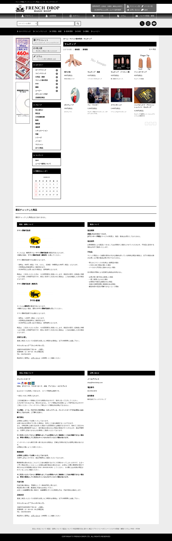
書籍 (85, 31)
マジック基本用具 (76, 39)
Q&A (144, 10)
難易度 (37, 124)
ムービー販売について (43, 164)
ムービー (95, 31)
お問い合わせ (133, 10)
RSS (132, 529)
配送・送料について (54, 529)
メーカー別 (147, 6)
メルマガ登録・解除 (144, 15)
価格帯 (37, 127)
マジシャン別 (133, 6)
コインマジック (39, 31)
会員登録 (50, 15)
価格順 (77, 49)
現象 (36, 134)
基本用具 (68, 31)
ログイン (74, 15)
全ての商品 (39, 148)
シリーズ (38, 137)
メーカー (38, 141)
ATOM (138, 529)
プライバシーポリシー (101, 529)
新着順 (85, 49)
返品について (67, 529)
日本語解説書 (40, 117)
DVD (77, 31)
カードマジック (23, 31)
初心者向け (39, 110)
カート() (97, 15)
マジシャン (39, 144)
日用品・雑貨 (55, 31)
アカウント (27, 15)
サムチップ (88, 39)
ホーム (65, 39)
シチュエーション (41, 131)
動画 (36, 120)
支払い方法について (39, 529)
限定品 (37, 113)
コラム (121, 15)
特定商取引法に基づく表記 (82, 529)
